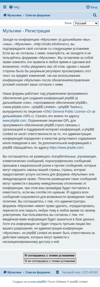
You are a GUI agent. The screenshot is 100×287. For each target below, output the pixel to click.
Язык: (68, 23)
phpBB (41, 281)
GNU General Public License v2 (67, 111)
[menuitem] (14, 7)
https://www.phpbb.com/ (66, 148)
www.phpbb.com (14, 121)
